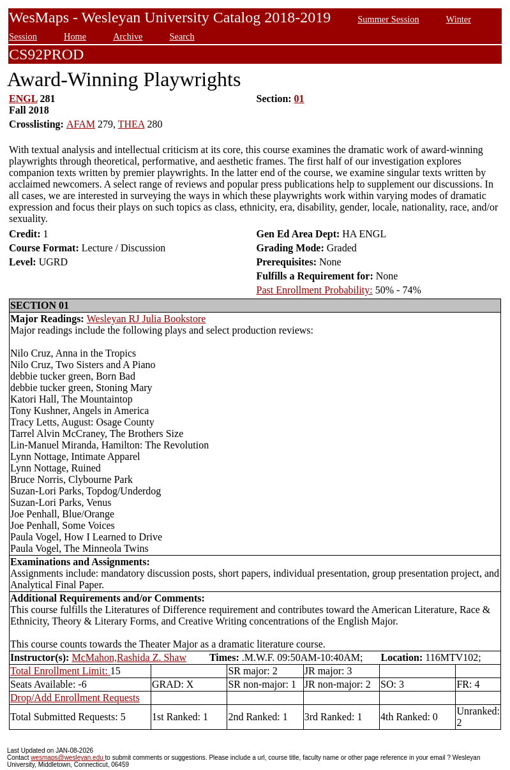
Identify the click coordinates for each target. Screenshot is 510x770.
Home (75, 36)
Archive (127, 36)
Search (182, 36)
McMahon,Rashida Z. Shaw (128, 657)
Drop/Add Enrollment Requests (75, 697)
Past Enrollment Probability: (315, 290)
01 (299, 98)
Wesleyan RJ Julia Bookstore (146, 318)
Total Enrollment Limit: (60, 670)
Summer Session (388, 19)
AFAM (80, 124)
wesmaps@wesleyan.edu (68, 757)
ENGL (23, 98)
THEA (131, 124)
